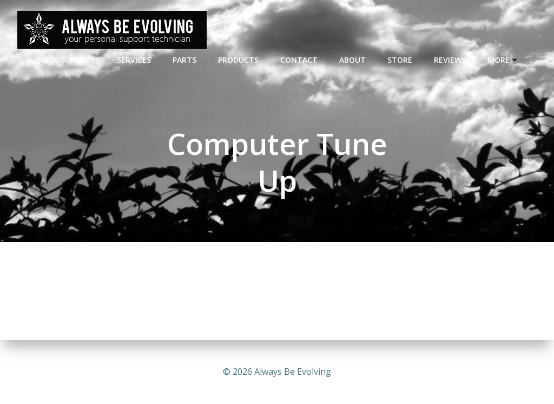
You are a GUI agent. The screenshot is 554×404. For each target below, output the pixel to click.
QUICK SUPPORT (65, 60)
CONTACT (299, 60)
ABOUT (352, 60)
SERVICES (134, 60)
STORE (399, 60)
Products (238, 60)
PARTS (184, 60)
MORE (503, 60)
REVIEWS (450, 60)
